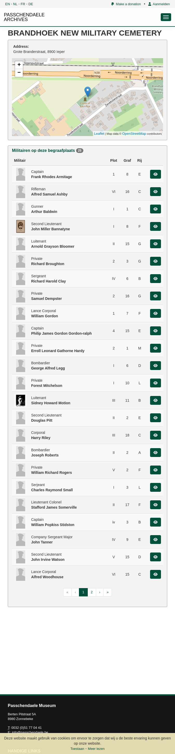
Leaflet (99, 134)
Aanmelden (159, 4)
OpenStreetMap (134, 134)
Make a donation (126, 4)
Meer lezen (96, 749)
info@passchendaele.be (30, 732)
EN (7, 4)
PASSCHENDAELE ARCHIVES (24, 17)
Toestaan (77, 749)
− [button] (19, 73)
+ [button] (19, 65)
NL (15, 4)
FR (23, 4)
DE (30, 4)
